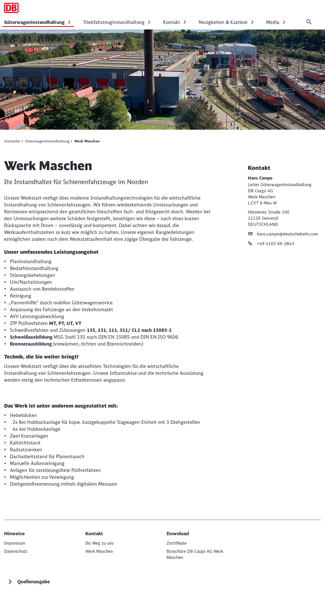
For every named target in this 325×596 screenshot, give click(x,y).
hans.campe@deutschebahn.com (283, 233)
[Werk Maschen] (99, 551)
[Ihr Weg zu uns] (99, 543)
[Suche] (309, 21)
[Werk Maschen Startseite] (11, 8)
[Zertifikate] (177, 543)
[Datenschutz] (15, 551)
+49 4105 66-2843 (271, 243)
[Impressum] (14, 543)
